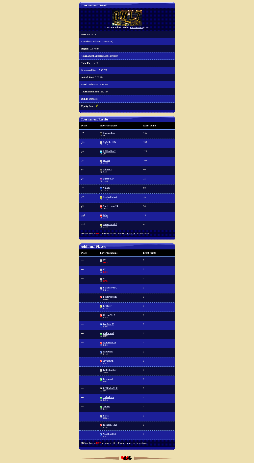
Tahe (105, 215)
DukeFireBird (110, 224)
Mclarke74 (108, 397)
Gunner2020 (109, 342)
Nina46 (106, 187)
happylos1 (108, 351)
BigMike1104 (109, 142)
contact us (130, 233)
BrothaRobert (110, 197)
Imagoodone (109, 133)
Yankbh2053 (109, 434)
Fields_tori (108, 333)
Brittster (107, 306)
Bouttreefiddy (110, 296)
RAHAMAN (136, 27)
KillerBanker (109, 370)
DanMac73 (108, 324)
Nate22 (106, 406)
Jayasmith (108, 360)
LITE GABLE (110, 388)
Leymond (108, 379)
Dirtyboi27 (108, 178)
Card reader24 (110, 206)
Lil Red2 (107, 169)
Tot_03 (106, 160)
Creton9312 (109, 315)
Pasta (106, 415)
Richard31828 (110, 424)
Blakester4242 (110, 287)
